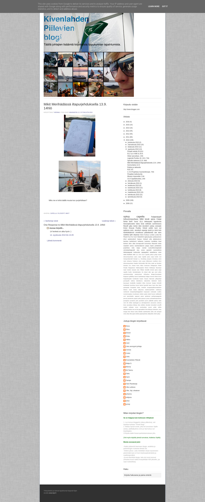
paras (142, 296)
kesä (142, 224)
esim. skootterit (135, 230)
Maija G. (129, 363)
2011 (127, 137)
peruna (125, 298)
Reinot (146, 267)
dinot (124, 239)
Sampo (128, 380)
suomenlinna (157, 250)
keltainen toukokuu (144, 241)
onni (124, 296)
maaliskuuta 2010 (134, 192)
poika (139, 298)
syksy (126, 216)
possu (148, 298)
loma (125, 221)
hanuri (136, 276)
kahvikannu (139, 281)
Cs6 (160, 256)
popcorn (143, 298)
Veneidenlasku (137, 272)
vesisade (158, 226)
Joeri (124, 261)
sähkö (159, 307)
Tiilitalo (142, 270)
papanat (137, 296)
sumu (136, 307)
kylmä (141, 285)
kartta (159, 281)
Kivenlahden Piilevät (133, 360)
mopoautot (147, 291)
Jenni (159, 259)
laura (153, 285)
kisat (159, 241)
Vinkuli (145, 228)
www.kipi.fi (52, 493)
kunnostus (147, 243)
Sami (128, 377)
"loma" (136, 221)
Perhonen (147, 265)
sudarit (125, 307)
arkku (159, 272)
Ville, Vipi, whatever (133, 390)
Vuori (135, 237)
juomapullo (126, 281)
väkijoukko (150, 313)
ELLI (141, 221)
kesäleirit (138, 283)
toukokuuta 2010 (133, 188)
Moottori (159, 263)
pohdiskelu (158, 245)
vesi (134, 254)
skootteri (148, 305)
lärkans (125, 289)
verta (124, 313)
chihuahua (146, 274)
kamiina (125, 241)
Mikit (67, 213)
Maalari (136, 263)
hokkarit (145, 239)
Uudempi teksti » (109, 221)
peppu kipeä (149, 245)
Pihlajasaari (154, 265)
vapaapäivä (145, 252)
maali (130, 289)
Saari (124, 270)
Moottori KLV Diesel (129, 265)
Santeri (129, 270)
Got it (165, 6)
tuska (136, 311)
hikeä (156, 276)
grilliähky (131, 276)
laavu (150, 285)
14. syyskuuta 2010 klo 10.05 (62, 235)
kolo (159, 230)
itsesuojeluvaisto (129, 224)
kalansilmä (147, 281)
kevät (147, 219)
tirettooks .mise (157, 309)
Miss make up (152, 263)
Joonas (128, 350)
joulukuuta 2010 (133, 142)
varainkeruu (153, 252)
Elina (128, 329)
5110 (143, 254)
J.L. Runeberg (142, 259)
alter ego (151, 272)
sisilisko (143, 305)
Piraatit (125, 267)
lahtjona (129, 397)
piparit (135, 298)
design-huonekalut (156, 274)
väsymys (136, 235)
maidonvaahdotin (149, 289)
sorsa (143, 250)
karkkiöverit (133, 241)
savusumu (153, 302)
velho (152, 311)
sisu (138, 250)
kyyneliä (146, 285)
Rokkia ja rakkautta (134, 167)
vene (159, 252)
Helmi (142, 235)
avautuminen (138, 274)
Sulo (138, 270)
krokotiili (159, 283)
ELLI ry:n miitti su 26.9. (135, 154)
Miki (146, 263)
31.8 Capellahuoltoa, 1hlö (136, 179)
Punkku (138, 228)
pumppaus (126, 300)
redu (133, 248)
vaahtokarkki (146, 311)
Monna (57, 112)
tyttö (131, 235)
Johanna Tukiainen (132, 261)
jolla (150, 239)
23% (140, 254)
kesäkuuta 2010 (133, 185)
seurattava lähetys (132, 305)
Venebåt (147, 270)
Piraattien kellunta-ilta (134, 174)
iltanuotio (151, 278)
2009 (127, 200)
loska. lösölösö (141, 287)
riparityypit (136, 302)
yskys (158, 313)
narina (132, 245)
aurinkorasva (156, 224)
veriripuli (159, 311)
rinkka (130, 302)
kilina (143, 283)
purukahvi (141, 300)
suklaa (152, 226)
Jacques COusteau (152, 259)
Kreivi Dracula (128, 228)
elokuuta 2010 (133, 181)
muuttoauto (136, 294)
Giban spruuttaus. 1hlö (135, 156)
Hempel (135, 259)
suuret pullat (152, 307)
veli (155, 311)
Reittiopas (152, 267)
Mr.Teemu (129, 370)
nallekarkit (158, 294)
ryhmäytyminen (145, 302)
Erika (128, 336)
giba (130, 226)
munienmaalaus (127, 294)
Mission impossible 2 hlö (135, 176)
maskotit (126, 245)
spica (153, 219)
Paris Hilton (139, 265)
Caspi (158, 219)
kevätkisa (154, 241)
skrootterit (154, 305)
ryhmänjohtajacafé (129, 250)
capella (53, 213)
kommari (148, 283)
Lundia (157, 235)
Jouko (128, 353)
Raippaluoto (131, 267)
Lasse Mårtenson (147, 261)
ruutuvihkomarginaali (154, 248)
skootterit (145, 226)
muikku (159, 291)
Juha (140, 261)
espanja (144, 230)
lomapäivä (133, 287)
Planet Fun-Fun (128, 237)
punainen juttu (134, 300)
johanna (129, 394)
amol (156, 272)
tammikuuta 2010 (134, 197)
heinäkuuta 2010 (133, 183)
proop (128, 404)
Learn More (153, 6)
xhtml (155, 313)
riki (127, 302)
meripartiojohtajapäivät (136, 291)
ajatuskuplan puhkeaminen (152, 237)
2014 (127, 128)
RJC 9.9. (130, 169)
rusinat (144, 248)
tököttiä (140, 311)
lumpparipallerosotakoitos (154, 287)
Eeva (128, 326)
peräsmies (130, 298)
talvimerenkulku (127, 309)
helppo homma (150, 276)
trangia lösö (126, 311)
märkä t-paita (143, 294)
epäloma (126, 230)
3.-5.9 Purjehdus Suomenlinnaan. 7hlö (140, 172)
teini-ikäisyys (148, 309)
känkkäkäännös (128, 232)
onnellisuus (139, 232)
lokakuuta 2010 (133, 147)
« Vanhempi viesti (51, 221)
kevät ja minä (153, 230)
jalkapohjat (158, 278)
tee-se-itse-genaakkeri (139, 309)
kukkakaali (126, 285)
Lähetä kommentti (54, 241)
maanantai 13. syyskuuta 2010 (81, 112)
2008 (127, 203)
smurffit (159, 305)
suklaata (131, 307)
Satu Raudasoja (131, 384)
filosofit (61, 213)
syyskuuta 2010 (133, 149)
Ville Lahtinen (130, 387)
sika (139, 305)
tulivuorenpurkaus (130, 219)
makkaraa (158, 289)
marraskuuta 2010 (134, 145)
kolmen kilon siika (129, 243)
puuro (146, 300)
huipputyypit (156, 217)
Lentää (152, 235)
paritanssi (147, 296)
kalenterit (154, 281)
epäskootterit (132, 239)
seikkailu (148, 224)
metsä (135, 226)
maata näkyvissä (138, 289)
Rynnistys (158, 267)
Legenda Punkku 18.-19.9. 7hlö (138, 158)
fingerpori (126, 276)
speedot (148, 250)
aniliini (151, 228)
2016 (127, 122)
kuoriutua (132, 285)
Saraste (134, 270)
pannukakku (130, 296)
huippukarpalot (127, 278)
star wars (157, 232)
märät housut (151, 294)
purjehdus (126, 248)
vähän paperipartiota (141, 313)
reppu (138, 248)
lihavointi (154, 243)
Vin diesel (144, 272)
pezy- (128, 401)
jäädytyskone (157, 239)
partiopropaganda (156, 296)
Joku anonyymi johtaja (134, 346)
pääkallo (151, 300)
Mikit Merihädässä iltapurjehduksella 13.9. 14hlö (144, 163)
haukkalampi (141, 276)
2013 (127, 131)
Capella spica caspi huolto (150, 256)
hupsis (141, 278)
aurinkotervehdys (128, 274)
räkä (139, 226)
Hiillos (128, 340)
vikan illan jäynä (131, 313)
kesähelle (133, 283)
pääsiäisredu (148, 232)
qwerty (156, 300)
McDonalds (142, 263)
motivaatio (153, 291)
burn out (158, 228)
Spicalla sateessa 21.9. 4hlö (137, 160)
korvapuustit (140, 243)
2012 (127, 134)
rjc (140, 302)
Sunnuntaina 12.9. (133, 165)
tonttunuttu (136, 252)
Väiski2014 (140, 237)
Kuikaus (146, 235)
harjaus (139, 239)
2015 (127, 125)
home (159, 276)
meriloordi (126, 291)
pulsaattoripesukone (155, 298)
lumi (130, 221)
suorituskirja (143, 307)
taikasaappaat (127, 252)
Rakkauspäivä (140, 267)
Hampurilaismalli (128, 259)
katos (138, 224)
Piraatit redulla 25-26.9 (135, 151)
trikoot (132, 311)
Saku (128, 374)
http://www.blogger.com (131, 109)
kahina (133, 281)
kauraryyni (126, 283)
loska (159, 243)
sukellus (126, 235)
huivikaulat (136, 278)
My (160, 235)
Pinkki (159, 265)
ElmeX (128, 333)
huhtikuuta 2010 (133, 190)
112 (137, 254)
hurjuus (146, 278)
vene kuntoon (127, 254)
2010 (127, 140)
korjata (154, 283)
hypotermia (157, 221)
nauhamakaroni (139, 245)
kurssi (137, 285)
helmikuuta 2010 (133, 195)
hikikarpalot (148, 221)
